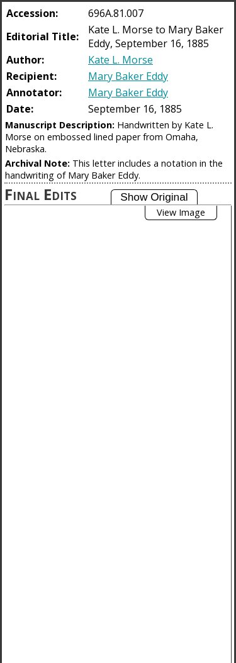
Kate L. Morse (120, 60)
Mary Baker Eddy (128, 76)
